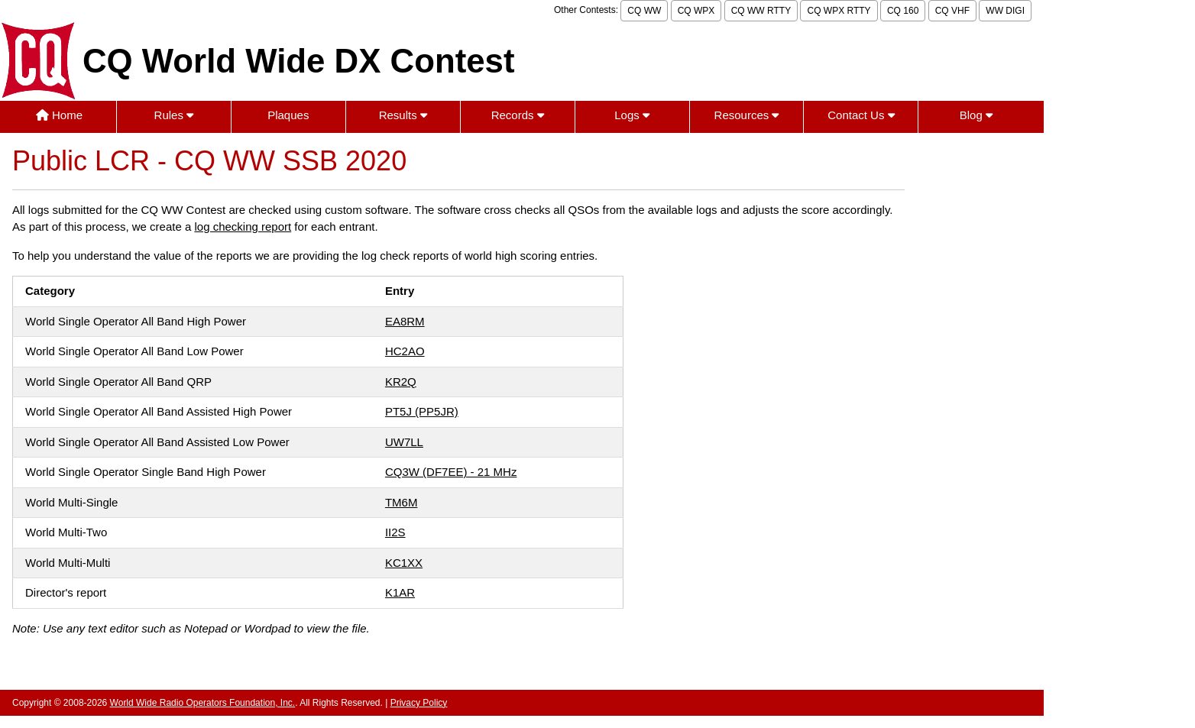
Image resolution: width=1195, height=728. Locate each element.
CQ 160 (902, 10)
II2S (395, 532)
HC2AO (405, 351)
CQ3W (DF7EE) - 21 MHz (451, 471)
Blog (976, 114)
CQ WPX (696, 10)
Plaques (288, 114)
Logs (631, 114)
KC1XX (404, 562)
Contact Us (860, 114)
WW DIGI (1005, 10)
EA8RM (405, 321)
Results (403, 114)
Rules (174, 114)
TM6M (401, 502)
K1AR (400, 592)
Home (59, 114)
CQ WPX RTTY (838, 10)
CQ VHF (952, 10)
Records (517, 114)
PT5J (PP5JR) (421, 411)
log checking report (242, 226)
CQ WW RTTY (761, 10)
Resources (746, 114)
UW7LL (404, 441)
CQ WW (644, 10)
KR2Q (400, 381)
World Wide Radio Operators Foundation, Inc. (203, 702)
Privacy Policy (419, 702)
